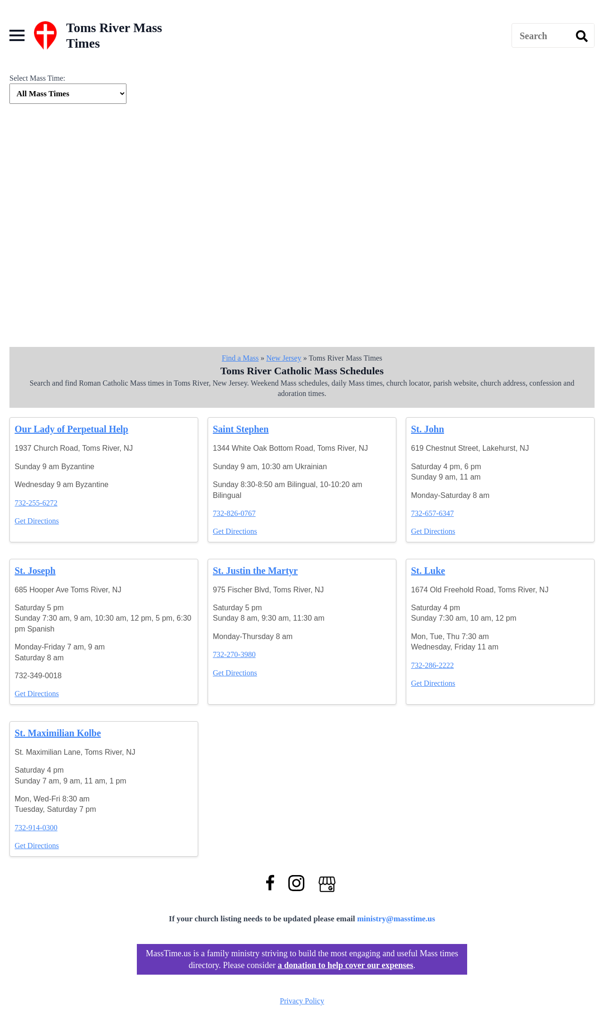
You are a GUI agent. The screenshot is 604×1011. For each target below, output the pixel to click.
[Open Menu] (17, 35)
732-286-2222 (432, 665)
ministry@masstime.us (396, 918)
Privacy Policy (302, 1001)
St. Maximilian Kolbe (58, 733)
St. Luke (428, 570)
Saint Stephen (240, 429)
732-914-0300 (36, 828)
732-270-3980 (234, 654)
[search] (582, 36)
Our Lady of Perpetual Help (71, 429)
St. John (427, 429)
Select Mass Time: (37, 78)
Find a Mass (240, 358)
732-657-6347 (432, 513)
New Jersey (283, 358)
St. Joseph (35, 570)
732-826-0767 (234, 513)
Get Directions (37, 521)
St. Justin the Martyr (255, 570)
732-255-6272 (36, 503)
